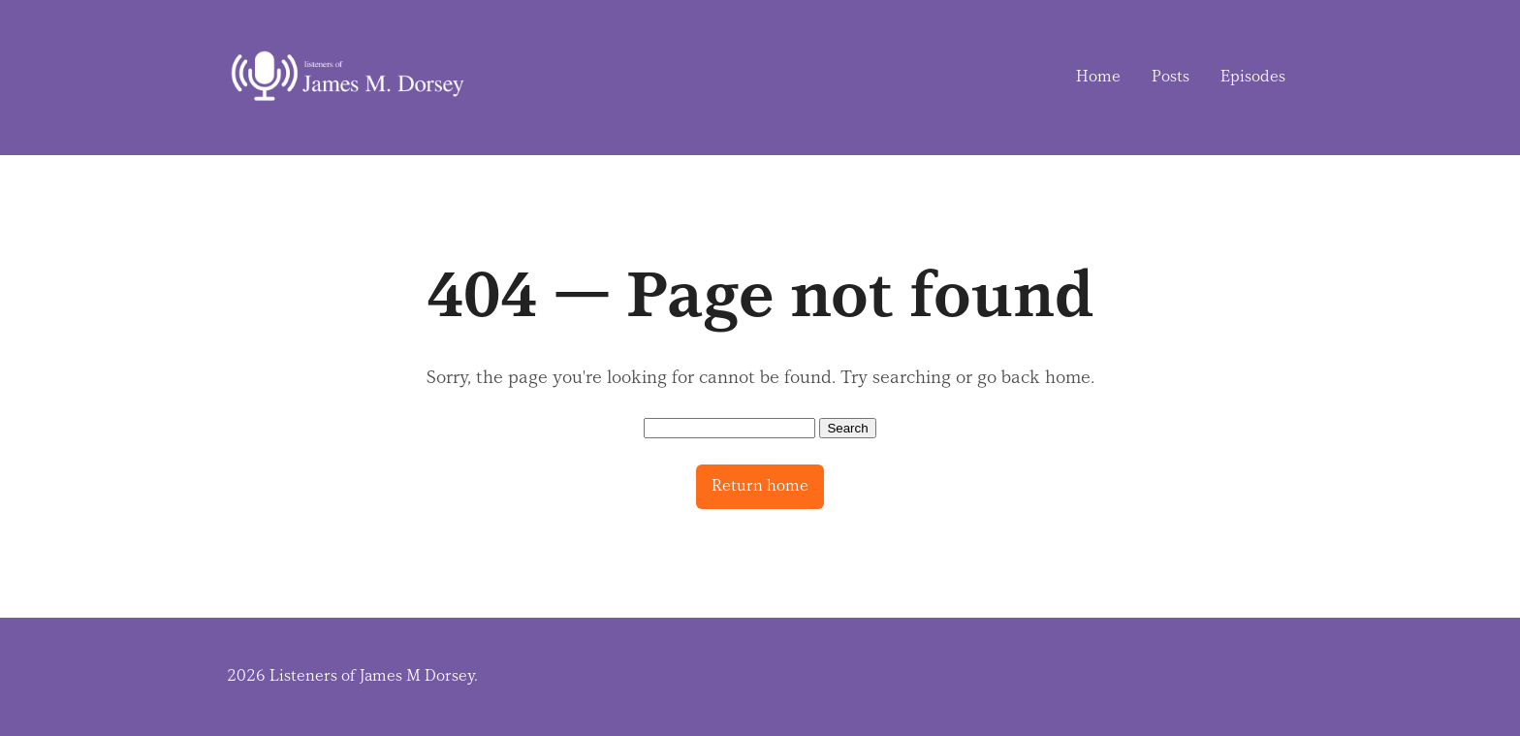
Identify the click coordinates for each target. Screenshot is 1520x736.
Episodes (1252, 76)
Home (1098, 76)
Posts (1170, 76)
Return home (760, 486)
